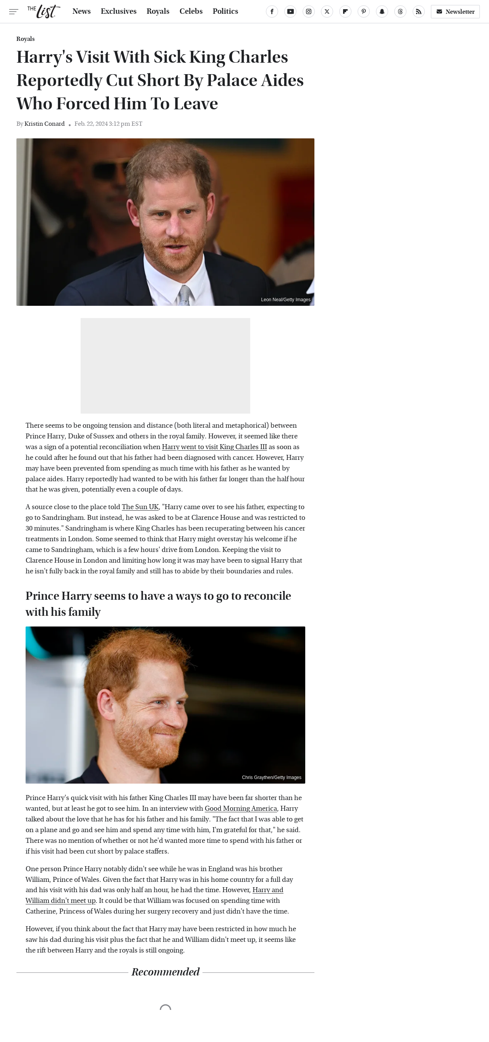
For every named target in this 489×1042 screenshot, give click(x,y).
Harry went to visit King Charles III (214, 447)
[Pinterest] (364, 11)
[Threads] (400, 11)
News (82, 11)
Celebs (191, 11)
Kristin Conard (44, 123)
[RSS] (419, 11)
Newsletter (455, 11)
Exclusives (119, 11)
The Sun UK (140, 507)
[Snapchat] (382, 11)
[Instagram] (309, 11)
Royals (158, 11)
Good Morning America (241, 809)
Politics (225, 11)
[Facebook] (272, 11)
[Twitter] (327, 11)
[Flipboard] (345, 11)
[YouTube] (290, 11)
